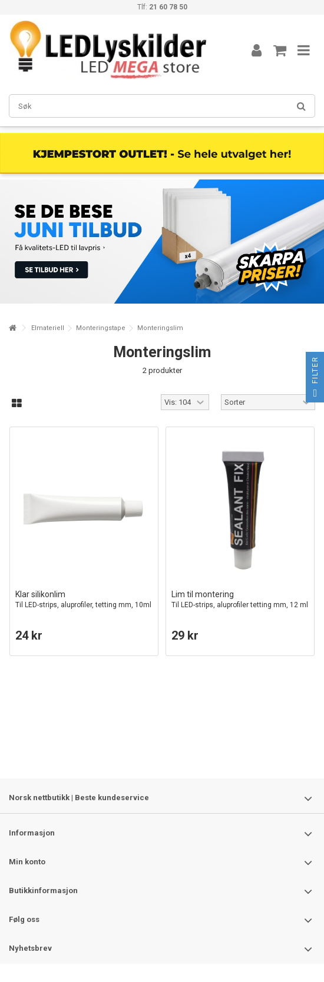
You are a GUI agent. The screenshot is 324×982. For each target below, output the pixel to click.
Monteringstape (100, 328)
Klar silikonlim (84, 600)
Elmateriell (47, 328)
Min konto (27, 861)
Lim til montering (240, 600)
